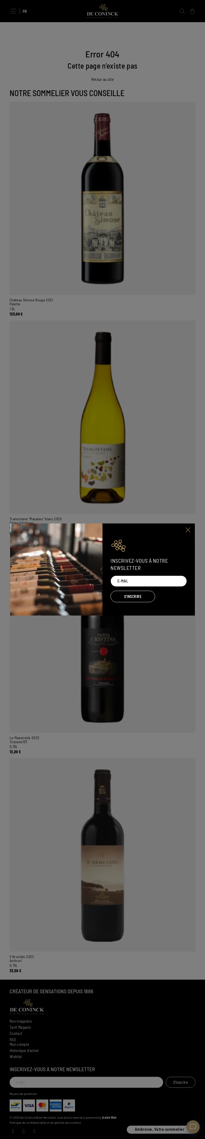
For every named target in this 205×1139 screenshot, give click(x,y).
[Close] (188, 530)
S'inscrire (132, 596)
